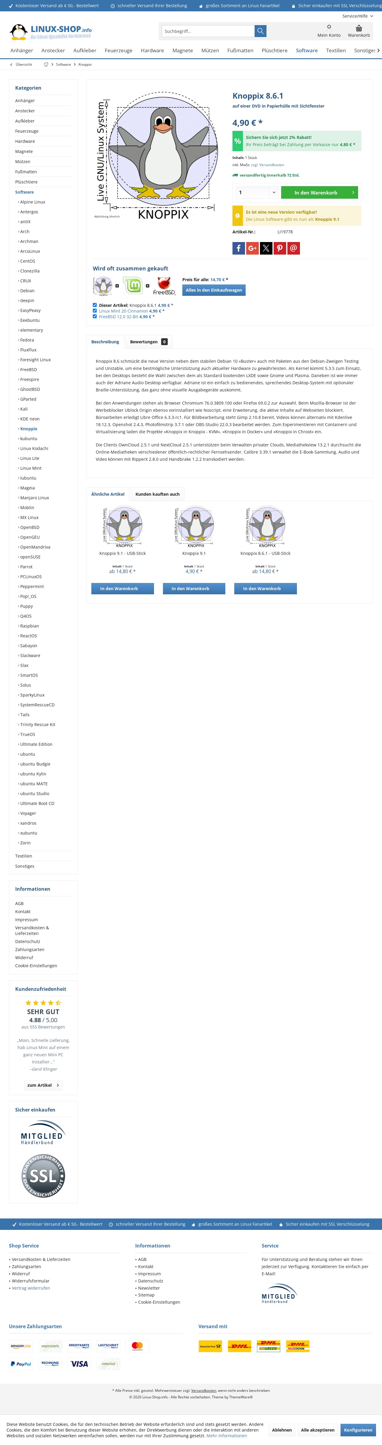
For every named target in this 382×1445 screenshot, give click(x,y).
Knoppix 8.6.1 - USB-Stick (265, 553)
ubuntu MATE (33, 783)
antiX (24, 221)
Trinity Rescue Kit (37, 724)
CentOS (27, 261)
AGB (19, 903)
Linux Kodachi (33, 448)
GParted (27, 399)
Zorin (25, 843)
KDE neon (29, 419)
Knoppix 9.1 (194, 553)
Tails (24, 714)
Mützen (22, 161)
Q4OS (25, 616)
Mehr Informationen (227, 1435)
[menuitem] (355, 16)
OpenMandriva (34, 547)
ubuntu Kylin (32, 774)
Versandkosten (203, 1390)
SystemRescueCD (37, 705)
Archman (28, 241)
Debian (27, 290)
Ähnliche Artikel (107, 494)
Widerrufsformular (31, 1281)
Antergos (28, 212)
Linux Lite (29, 458)
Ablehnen (282, 1430)
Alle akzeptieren (318, 1430)
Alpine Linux (32, 202)
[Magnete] (182, 50)
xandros (27, 823)
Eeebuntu (29, 320)
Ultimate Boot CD (36, 803)
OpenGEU (29, 537)
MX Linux (28, 517)
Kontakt (22, 911)
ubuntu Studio (34, 793)
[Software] (307, 50)
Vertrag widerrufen (31, 1288)
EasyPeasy (30, 310)
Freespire (29, 379)
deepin (26, 300)
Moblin (26, 507)
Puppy (26, 606)
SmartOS (28, 675)
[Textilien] (336, 50)
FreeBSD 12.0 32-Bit (118, 316)
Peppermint (31, 586)
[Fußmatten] (240, 50)
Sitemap (146, 1295)
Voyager (27, 813)
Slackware (29, 655)
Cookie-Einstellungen (36, 965)
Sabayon (28, 645)
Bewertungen (149, 341)
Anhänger (25, 100)
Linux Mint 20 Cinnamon (123, 311)
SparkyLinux (31, 695)
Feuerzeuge (26, 131)
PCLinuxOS (30, 576)
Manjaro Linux (34, 497)
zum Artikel (43, 1084)
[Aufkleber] (85, 50)
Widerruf (24, 957)
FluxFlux (27, 350)
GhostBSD (29, 389)
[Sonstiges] (365, 50)
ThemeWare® (241, 1397)
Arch (24, 231)
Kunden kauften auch (157, 494)
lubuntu (27, 478)
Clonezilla (29, 271)
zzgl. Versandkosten (267, 164)
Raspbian (29, 626)
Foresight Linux (35, 359)
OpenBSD (29, 527)
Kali (23, 409)
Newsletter (149, 1288)
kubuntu (28, 438)
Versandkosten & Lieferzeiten (32, 930)
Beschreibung (105, 342)
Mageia (27, 488)
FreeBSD (28, 369)
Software (24, 192)
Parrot (26, 567)
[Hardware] (152, 50)
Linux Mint (30, 468)
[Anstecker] (53, 50)
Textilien (23, 856)
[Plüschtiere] (275, 50)
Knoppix (28, 428)
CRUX (25, 281)
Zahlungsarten (29, 949)
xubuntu (28, 833)
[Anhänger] (21, 50)
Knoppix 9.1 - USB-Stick (122, 553)
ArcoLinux (29, 251)
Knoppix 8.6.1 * (136, 305)
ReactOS (28, 636)
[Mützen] (210, 50)
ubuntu (27, 754)
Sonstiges (24, 866)
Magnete (24, 151)
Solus (25, 685)
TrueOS (27, 734)
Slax (23, 665)
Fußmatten (26, 171)
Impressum (26, 919)
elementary (31, 330)
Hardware (25, 141)
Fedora (26, 340)
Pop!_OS (27, 596)
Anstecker (25, 111)
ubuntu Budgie (34, 764)
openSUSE (30, 557)
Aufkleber (25, 121)
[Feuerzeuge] (119, 50)
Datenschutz (27, 941)
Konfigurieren (358, 1430)
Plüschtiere (26, 182)
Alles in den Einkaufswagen (214, 290)
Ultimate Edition (36, 744)
